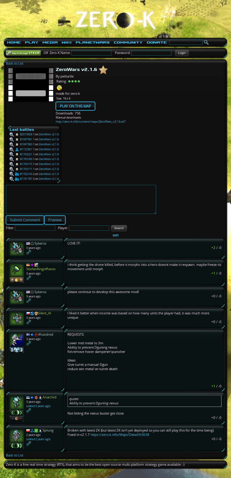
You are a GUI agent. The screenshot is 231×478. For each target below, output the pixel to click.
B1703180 (21, 159)
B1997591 (21, 139)
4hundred (45, 340)
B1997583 (21, 144)
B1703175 (21, 164)
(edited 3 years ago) (38, 411)
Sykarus (40, 249)
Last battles (22, 129)
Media (50, 42)
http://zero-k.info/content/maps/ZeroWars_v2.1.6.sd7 (90, 121)
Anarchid (49, 402)
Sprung (48, 436)
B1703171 (21, 169)
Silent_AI (44, 318)
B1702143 (21, 174)
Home (14, 42)
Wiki (66, 42)
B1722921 (21, 149)
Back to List (14, 63)
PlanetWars (93, 42)
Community (128, 42)
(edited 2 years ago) (38, 444)
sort (115, 240)
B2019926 (21, 134)
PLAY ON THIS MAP (75, 106)
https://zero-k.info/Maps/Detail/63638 (120, 440)
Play (31, 42)
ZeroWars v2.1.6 (49, 134)
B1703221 (21, 154)
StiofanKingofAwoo (40, 274)
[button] (182, 53)
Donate (157, 42)
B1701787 (21, 179)
